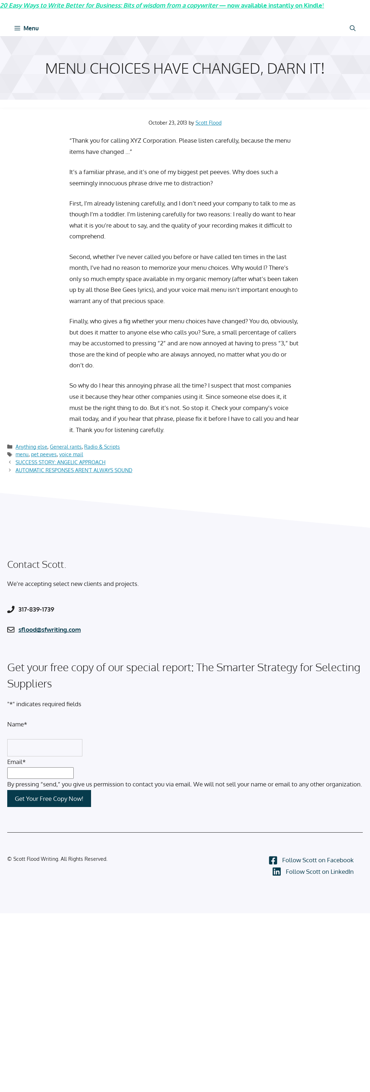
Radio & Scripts (102, 446)
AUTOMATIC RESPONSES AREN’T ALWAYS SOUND (74, 470)
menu (22, 454)
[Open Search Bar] (352, 28)
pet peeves (44, 454)
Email (16, 761)
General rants (66, 446)
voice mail (71, 454)
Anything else (31, 446)
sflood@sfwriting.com (49, 629)
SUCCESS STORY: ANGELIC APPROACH (61, 462)
